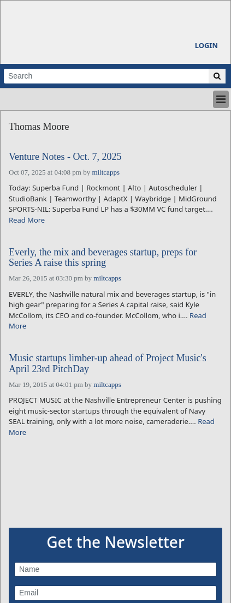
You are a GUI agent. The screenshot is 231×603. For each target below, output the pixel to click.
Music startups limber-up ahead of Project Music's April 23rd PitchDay (107, 363)
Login (206, 45)
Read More (27, 220)
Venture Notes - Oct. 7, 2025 (65, 157)
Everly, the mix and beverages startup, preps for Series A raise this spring (103, 257)
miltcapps (106, 172)
